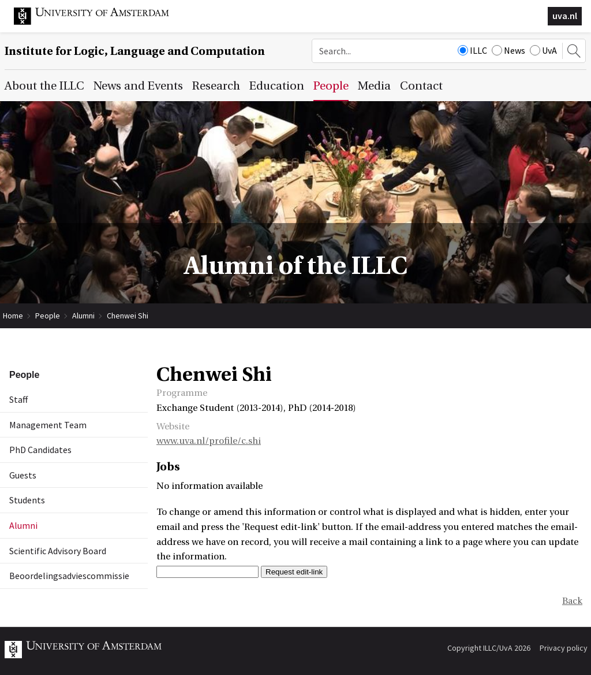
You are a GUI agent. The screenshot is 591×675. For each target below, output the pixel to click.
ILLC (472, 50)
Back (572, 601)
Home (13, 315)
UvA (543, 50)
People (47, 315)
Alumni (83, 315)
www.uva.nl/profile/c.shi (208, 441)
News (508, 50)
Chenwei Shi (127, 315)
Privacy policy (564, 648)
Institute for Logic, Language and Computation (135, 51)
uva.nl (564, 15)
